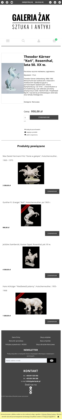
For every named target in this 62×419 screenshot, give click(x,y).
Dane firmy (16, 337)
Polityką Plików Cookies (49, 414)
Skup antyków (45, 337)
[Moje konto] (38, 40)
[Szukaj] (23, 40)
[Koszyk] (54, 40)
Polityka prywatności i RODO (16, 344)
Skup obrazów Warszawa (45, 344)
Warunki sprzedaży (16, 341)
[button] (7, 40)
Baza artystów (45, 341)
